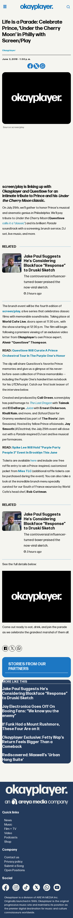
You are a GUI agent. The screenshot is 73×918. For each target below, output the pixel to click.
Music (8, 824)
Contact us (11, 857)
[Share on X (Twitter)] (36, 66)
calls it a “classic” (13, 223)
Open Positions (14, 870)
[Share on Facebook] (30, 66)
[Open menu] (5, 7)
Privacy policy (13, 862)
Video (8, 833)
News (8, 820)
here (34, 461)
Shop (7, 842)
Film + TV (10, 829)
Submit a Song (14, 866)
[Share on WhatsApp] (42, 66)
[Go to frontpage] (36, 7)
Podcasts (11, 837)
